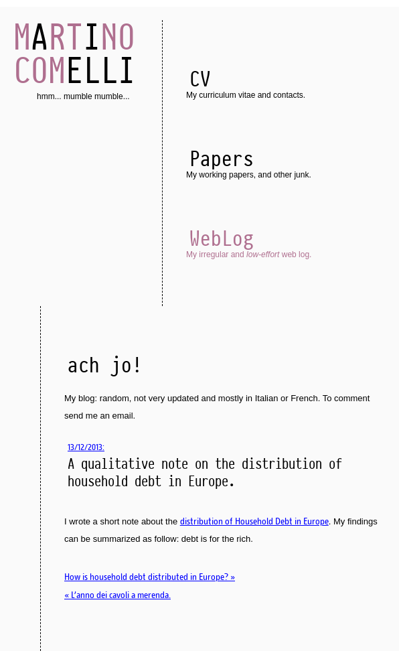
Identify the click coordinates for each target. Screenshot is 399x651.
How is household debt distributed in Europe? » (149, 576)
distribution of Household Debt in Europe (254, 521)
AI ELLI (74, 53)
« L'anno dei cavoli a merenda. (117, 594)
